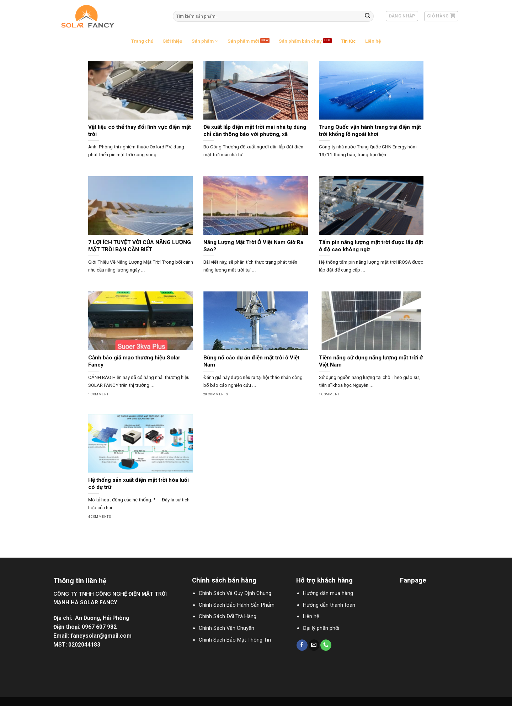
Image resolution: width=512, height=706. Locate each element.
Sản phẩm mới (243, 41)
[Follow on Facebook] (302, 644)
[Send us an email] (314, 644)
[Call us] (325, 644)
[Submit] (367, 16)
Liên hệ (373, 41)
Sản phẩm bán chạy (300, 41)
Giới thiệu (172, 41)
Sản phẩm (205, 41)
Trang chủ (142, 41)
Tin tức (348, 41)
